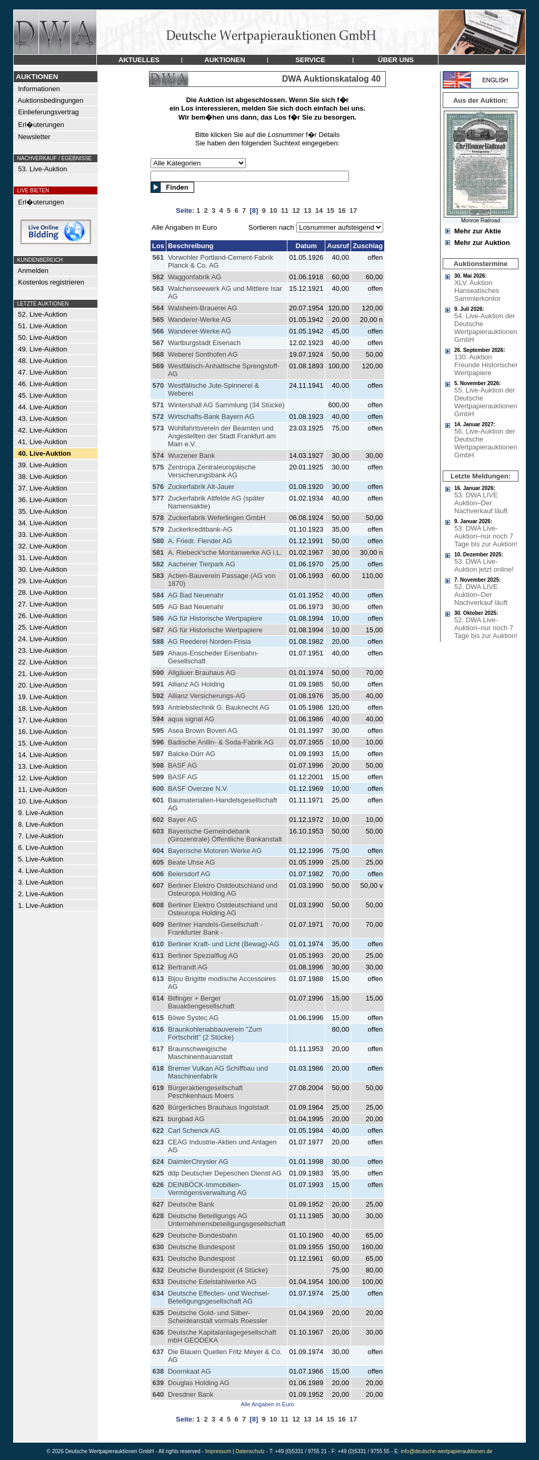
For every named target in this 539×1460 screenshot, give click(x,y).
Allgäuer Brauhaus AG (202, 673)
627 (158, 1204)
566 (158, 331)
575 (158, 467)
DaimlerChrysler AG (198, 1161)
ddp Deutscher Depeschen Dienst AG (225, 1173)
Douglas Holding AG (198, 1383)
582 (158, 564)
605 (158, 862)
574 (158, 455)
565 (158, 320)
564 (158, 308)
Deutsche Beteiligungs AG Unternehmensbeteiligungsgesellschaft (226, 1220)
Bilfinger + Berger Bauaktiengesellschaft (201, 1002)
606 (158, 874)
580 (158, 541)
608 (158, 905)
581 (158, 552)
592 (158, 696)
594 (158, 719)
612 (158, 967)
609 (158, 924)
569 (158, 366)
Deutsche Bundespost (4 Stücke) (218, 1270)
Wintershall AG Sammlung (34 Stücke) (226, 405)
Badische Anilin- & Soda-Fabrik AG (221, 742)
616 (158, 1029)
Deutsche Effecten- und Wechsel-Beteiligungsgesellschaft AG (219, 1297)
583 (158, 576)
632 (158, 1270)
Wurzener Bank (191, 455)
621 (158, 1119)
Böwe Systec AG (193, 1018)
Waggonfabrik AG (194, 277)
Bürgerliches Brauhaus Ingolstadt (218, 1107)
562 (158, 277)
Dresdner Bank (191, 1394)
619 (158, 1088)
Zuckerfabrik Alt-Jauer (201, 487)
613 (158, 979)
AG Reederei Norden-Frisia (209, 641)
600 (158, 788)
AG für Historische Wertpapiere (215, 618)
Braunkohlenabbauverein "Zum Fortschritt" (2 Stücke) (215, 1033)
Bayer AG (182, 820)
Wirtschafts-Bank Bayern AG (211, 416)
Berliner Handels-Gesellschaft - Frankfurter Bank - (215, 928)
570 (158, 385)
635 (158, 1313)
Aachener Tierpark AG (201, 564)
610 (158, 944)
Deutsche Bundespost (201, 1247)
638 (158, 1371)
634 (158, 1293)
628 (158, 1216)
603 (158, 831)
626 (158, 1185)
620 (158, 1107)
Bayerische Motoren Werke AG (215, 851)
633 (158, 1282)
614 (158, 998)
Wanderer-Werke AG (199, 320)
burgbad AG (186, 1119)
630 (158, 1247)
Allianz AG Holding (196, 684)
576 (158, 487)
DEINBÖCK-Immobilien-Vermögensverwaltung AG (207, 1189)
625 (158, 1173)
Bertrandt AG (187, 967)
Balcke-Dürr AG (191, 754)
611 (158, 955)
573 (158, 428)
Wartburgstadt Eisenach (204, 343)
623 (158, 1142)
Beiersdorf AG (189, 874)
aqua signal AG (191, 719)
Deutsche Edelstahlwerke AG (212, 1282)
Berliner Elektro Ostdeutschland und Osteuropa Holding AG (222, 889)
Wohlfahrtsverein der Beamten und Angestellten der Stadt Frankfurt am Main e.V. (222, 436)
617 (158, 1049)
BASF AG (182, 765)
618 (158, 1068)
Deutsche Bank (191, 1204)
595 (158, 730)
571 (158, 405)
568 (158, 354)
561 (158, 257)
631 (158, 1258)
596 (158, 742)
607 (158, 885)
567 (158, 343)
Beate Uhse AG (191, 862)
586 (158, 618)
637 (158, 1352)
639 (158, 1383)
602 (158, 820)
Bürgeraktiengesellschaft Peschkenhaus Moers (205, 1092)
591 (158, 684)
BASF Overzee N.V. (198, 788)
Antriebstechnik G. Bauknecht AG (219, 707)
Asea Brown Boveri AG (202, 730)
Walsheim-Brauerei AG (202, 308)
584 (158, 595)
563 (158, 288)
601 (158, 800)
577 (158, 498)
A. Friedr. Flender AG (200, 541)
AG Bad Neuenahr (196, 595)
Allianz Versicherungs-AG (206, 696)
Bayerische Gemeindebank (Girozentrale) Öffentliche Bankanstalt (225, 835)
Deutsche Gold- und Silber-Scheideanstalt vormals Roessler (217, 1317)
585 (158, 607)
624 (158, 1161)
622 (158, 1130)
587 (158, 630)
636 (158, 1332)
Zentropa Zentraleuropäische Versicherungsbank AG (212, 471)
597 (158, 754)
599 (158, 777)
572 (158, 416)
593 (158, 707)
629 (158, 1235)
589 (158, 653)
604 (158, 851)
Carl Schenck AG (194, 1130)
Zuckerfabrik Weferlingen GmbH (216, 518)
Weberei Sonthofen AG (203, 354)
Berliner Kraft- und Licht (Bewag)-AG (224, 944)
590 (158, 673)
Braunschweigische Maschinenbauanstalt (200, 1053)
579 (158, 529)
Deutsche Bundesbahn (202, 1235)
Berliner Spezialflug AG (203, 955)
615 (158, 1018)
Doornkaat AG (189, 1371)
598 (158, 765)
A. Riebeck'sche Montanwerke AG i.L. (225, 552)
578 (158, 518)
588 (158, 641)
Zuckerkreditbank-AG (200, 529)
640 (158, 1394)
